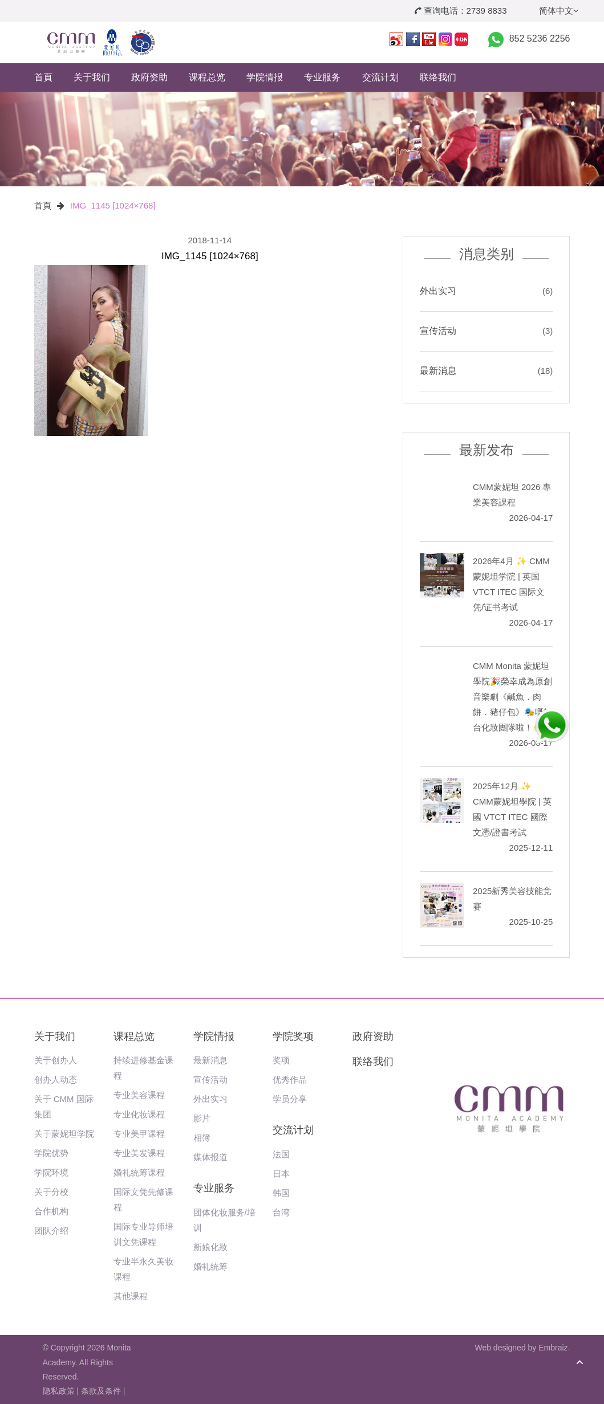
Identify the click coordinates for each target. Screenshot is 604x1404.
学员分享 (290, 1099)
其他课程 (130, 1296)
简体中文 (559, 10)
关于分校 (51, 1192)
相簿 (201, 1137)
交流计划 (380, 77)
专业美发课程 (139, 1153)
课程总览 (207, 77)
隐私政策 (59, 1390)
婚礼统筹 (210, 1266)
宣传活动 (438, 331)
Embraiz (552, 1347)
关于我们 (92, 77)
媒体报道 (210, 1157)
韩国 (281, 1193)
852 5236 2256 (539, 38)
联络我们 (438, 77)
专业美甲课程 (139, 1133)
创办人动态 (55, 1079)
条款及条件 (101, 1390)
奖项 (281, 1060)
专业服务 (322, 77)
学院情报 (264, 77)
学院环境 (51, 1172)
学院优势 (51, 1153)
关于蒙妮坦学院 (64, 1133)
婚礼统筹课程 (139, 1172)
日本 (281, 1173)
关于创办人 (55, 1060)
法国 (281, 1154)
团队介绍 (51, 1230)
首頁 (43, 77)
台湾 (281, 1212)
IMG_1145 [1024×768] (113, 205)
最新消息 (438, 371)
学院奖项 (293, 1036)
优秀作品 (290, 1079)
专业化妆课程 (139, 1114)
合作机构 (51, 1211)
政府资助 (149, 77)
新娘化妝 (210, 1247)
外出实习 (438, 291)
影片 (201, 1118)
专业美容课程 (139, 1095)
